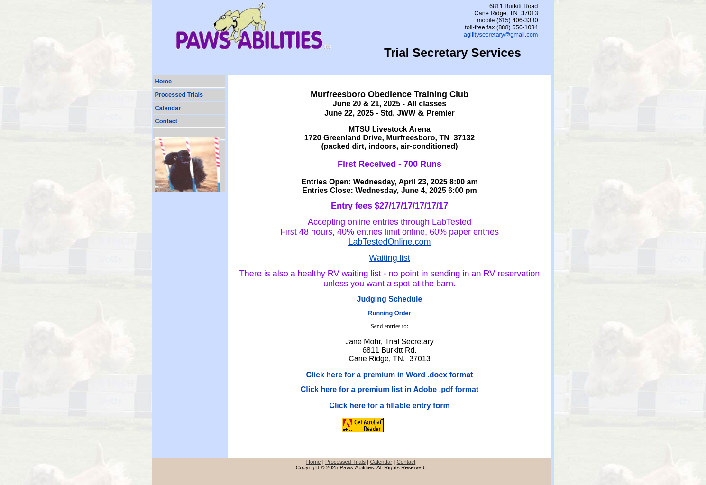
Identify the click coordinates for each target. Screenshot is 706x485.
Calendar (168, 107)
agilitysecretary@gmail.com (501, 34)
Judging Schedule (389, 299)
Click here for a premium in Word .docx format (389, 375)
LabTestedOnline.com (389, 242)
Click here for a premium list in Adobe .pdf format (389, 389)
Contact (166, 121)
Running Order (389, 313)
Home (163, 81)
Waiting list (389, 258)
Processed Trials (179, 94)
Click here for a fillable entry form (389, 406)
